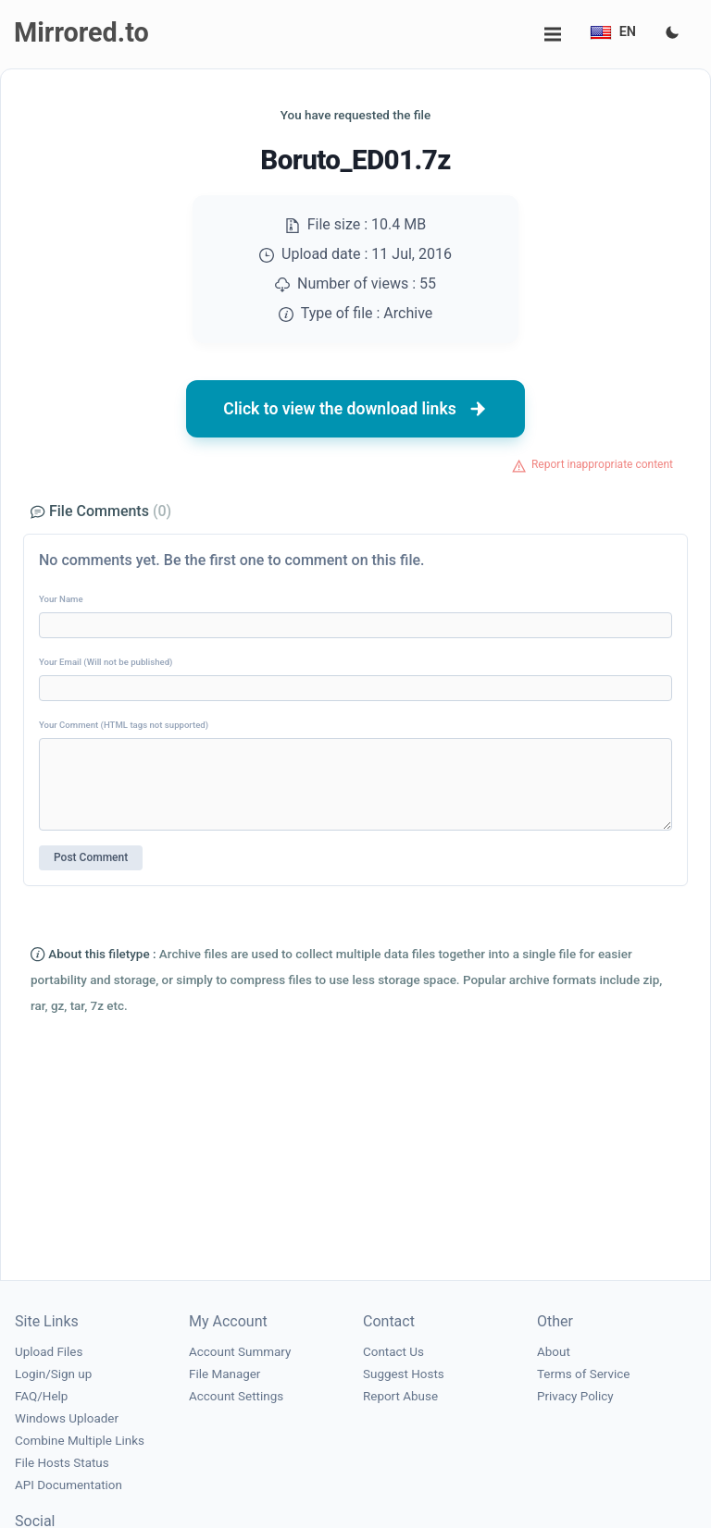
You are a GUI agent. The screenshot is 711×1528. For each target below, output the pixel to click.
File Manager (224, 1374)
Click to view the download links (355, 409)
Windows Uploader (66, 1418)
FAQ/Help (41, 1396)
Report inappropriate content (602, 464)
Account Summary (240, 1352)
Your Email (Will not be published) (105, 662)
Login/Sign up (53, 1374)
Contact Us (393, 1352)
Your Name (61, 599)
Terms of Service (583, 1374)
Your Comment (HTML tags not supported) (123, 725)
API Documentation (68, 1485)
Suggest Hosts (403, 1374)
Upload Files (48, 1352)
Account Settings (236, 1396)
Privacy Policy (575, 1396)
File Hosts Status (62, 1463)
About (553, 1352)
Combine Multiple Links (79, 1441)
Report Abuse (400, 1396)
